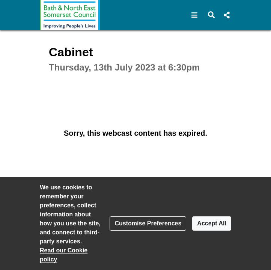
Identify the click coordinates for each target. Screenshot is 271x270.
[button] (194, 15)
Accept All (211, 223)
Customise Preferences (147, 223)
